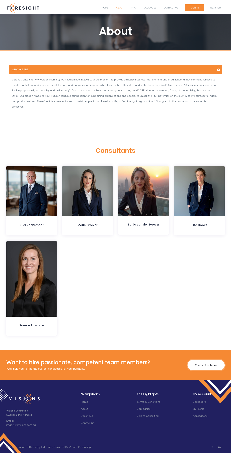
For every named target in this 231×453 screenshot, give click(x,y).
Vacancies (150, 7)
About (120, 7)
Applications (200, 415)
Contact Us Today (206, 365)
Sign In (195, 7)
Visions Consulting (148, 415)
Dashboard (199, 401)
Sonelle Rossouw (31, 325)
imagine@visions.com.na (21, 424)
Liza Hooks (199, 225)
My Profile (198, 408)
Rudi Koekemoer (31, 225)
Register (215, 7)
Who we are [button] (20, 69)
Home (105, 7)
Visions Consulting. (80, 447)
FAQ (134, 7)
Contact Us (171, 7)
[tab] (115, 69)
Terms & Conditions (148, 401)
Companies (144, 408)
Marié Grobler (87, 225)
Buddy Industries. (43, 447)
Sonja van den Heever (143, 224)
